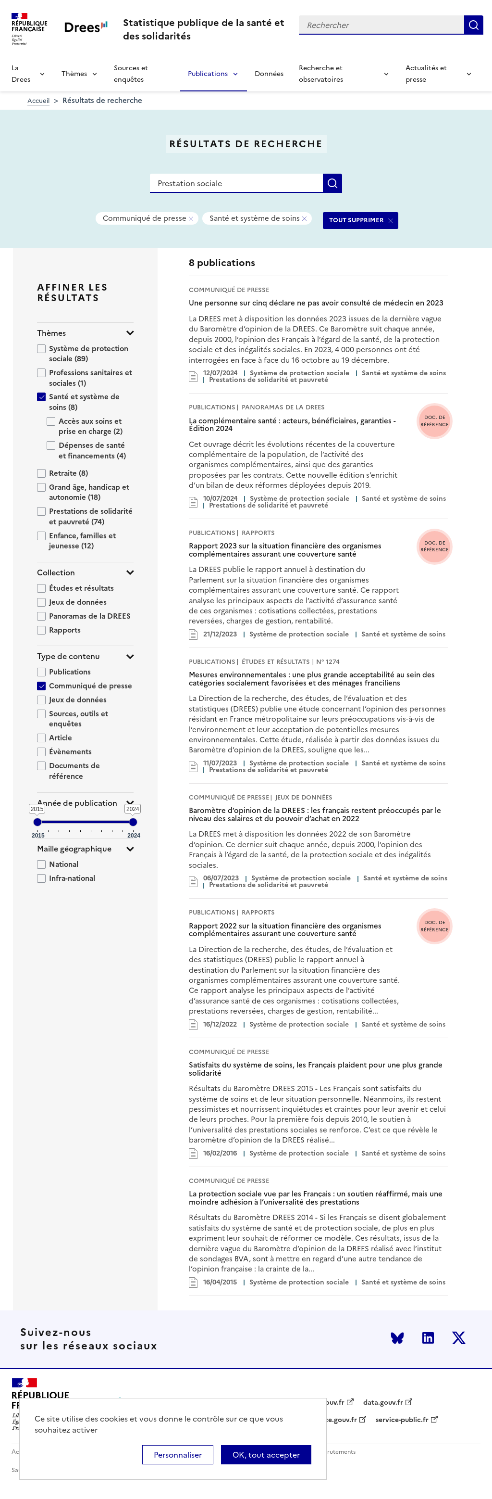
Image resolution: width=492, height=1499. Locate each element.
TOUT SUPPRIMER (356, 220)
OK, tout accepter (266, 1455)
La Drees (21, 74)
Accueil (38, 100)
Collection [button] (56, 572)
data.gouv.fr (383, 1403)
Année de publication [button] (77, 803)
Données (269, 74)
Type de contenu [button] (68, 656)
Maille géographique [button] (74, 848)
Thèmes (74, 74)
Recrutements (336, 1452)
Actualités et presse (426, 74)
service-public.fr (402, 1420)
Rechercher (473, 25)
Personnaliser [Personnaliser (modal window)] (178, 1455)
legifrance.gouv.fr (328, 1420)
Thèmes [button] (51, 333)
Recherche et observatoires (321, 74)
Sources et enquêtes (131, 74)
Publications (208, 74)
